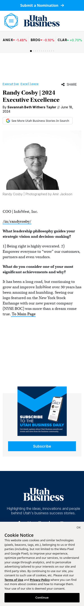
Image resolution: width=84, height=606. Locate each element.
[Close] (79, 528)
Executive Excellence (21, 84)
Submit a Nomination (42, 5)
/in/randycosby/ (17, 221)
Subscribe (42, 446)
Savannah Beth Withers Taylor (31, 107)
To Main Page (23, 314)
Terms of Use (13, 580)
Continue (42, 597)
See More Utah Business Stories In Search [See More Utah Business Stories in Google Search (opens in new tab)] (37, 121)
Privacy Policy (40, 580)
